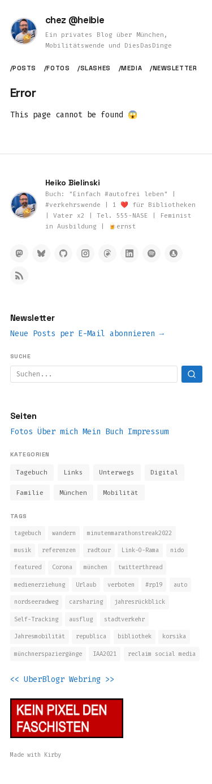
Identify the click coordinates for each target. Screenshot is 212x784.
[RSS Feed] (19, 275)
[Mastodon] (19, 253)
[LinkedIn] (129, 253)
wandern (64, 533)
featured (27, 567)
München (73, 493)
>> (109, 679)
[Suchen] (191, 374)
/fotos (57, 68)
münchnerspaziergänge (48, 654)
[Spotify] (151, 253)
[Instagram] (85, 253)
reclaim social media (162, 654)
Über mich (57, 432)
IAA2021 (104, 654)
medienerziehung (39, 584)
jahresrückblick (139, 601)
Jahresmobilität (39, 636)
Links (73, 472)
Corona (62, 567)
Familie (30, 493)
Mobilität (121, 493)
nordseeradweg (36, 601)
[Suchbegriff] (94, 374)
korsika (174, 636)
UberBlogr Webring (62, 679)
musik (22, 550)
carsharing (86, 601)
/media (130, 68)
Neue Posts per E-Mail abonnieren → (87, 333)
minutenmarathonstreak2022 (129, 533)
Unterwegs (117, 472)
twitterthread (140, 567)
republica (91, 636)
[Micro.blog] (174, 253)
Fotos (21, 432)
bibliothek (135, 636)
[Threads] (107, 253)
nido (177, 550)
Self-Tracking (36, 619)
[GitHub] (63, 253)
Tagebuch (31, 472)
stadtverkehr (124, 619)
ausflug (81, 619)
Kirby (52, 754)
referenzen (59, 550)
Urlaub (86, 584)
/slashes (93, 68)
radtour (99, 550)
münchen (95, 567)
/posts (23, 68)
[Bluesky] (41, 253)
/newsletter (173, 68)
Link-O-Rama (140, 550)
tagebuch (27, 533)
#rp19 (153, 584)
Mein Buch (103, 432)
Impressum (148, 432)
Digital (164, 472)
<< (14, 679)
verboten (121, 584)
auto (180, 584)
